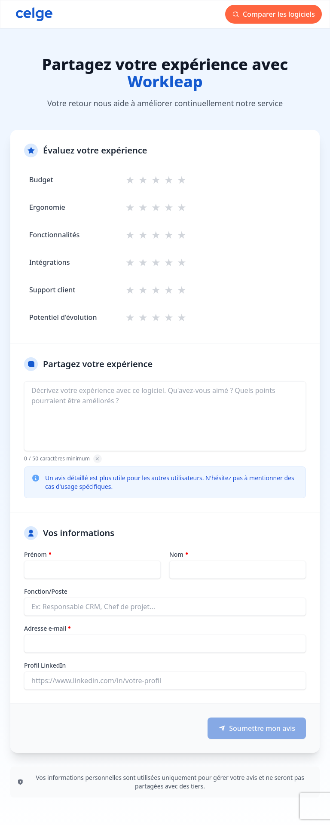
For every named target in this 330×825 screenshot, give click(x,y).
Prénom (35, 554)
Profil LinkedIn (45, 665)
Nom (176, 554)
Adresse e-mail (45, 628)
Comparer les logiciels (273, 14)
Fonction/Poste (45, 591)
